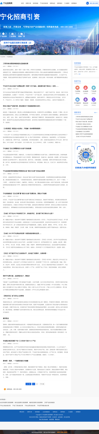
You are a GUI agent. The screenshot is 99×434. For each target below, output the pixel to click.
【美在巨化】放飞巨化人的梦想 (13, 296)
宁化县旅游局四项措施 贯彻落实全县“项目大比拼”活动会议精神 (24, 171)
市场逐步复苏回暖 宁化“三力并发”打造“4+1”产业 (19, 341)
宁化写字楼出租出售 (43, 405)
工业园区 (66, 3)
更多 (80, 74)
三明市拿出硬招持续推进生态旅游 (84, 116)
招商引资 (28, 3)
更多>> (95, 112)
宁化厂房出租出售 (17, 405)
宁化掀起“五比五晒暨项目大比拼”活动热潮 (17, 148)
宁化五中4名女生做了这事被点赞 (84, 119)
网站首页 (22, 411)
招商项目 (59, 3)
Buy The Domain (43, 419)
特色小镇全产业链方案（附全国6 (84, 121)
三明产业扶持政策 (49, 402)
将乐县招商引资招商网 (21, 402)
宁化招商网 (2, 56)
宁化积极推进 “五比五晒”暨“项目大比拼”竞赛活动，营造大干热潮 (24, 193)
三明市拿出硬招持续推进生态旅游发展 (15, 63)
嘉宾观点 (6, 318)
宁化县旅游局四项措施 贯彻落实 (84, 129)
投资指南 (35, 3)
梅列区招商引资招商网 (36, 402)
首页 (22, 3)
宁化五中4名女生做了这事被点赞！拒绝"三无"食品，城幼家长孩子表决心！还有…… (31, 86)
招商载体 (78, 411)
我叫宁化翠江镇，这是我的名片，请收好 (16, 276)
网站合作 (57, 419)
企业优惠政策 (46, 411)
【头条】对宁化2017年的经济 (83, 136)
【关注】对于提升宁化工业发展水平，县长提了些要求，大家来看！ (25, 253)
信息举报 (51, 419)
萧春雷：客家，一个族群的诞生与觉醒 (15, 361)
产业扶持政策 (44, 3)
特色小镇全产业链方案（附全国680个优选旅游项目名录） (22, 106)
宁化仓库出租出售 (30, 405)
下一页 (42, 384)
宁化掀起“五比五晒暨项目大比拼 (84, 126)
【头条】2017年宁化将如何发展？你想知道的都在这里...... (22, 233)
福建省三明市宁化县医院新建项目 (84, 134)
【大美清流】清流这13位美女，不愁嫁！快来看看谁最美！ (22, 128)
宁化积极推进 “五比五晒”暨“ (83, 131)
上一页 (28, 384)
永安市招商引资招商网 (6, 402)
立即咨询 (77, 93)
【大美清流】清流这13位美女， (84, 124)
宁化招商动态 (10, 56)
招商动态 (52, 3)
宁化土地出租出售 (5, 405)
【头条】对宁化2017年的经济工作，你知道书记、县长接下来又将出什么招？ (28, 213)
